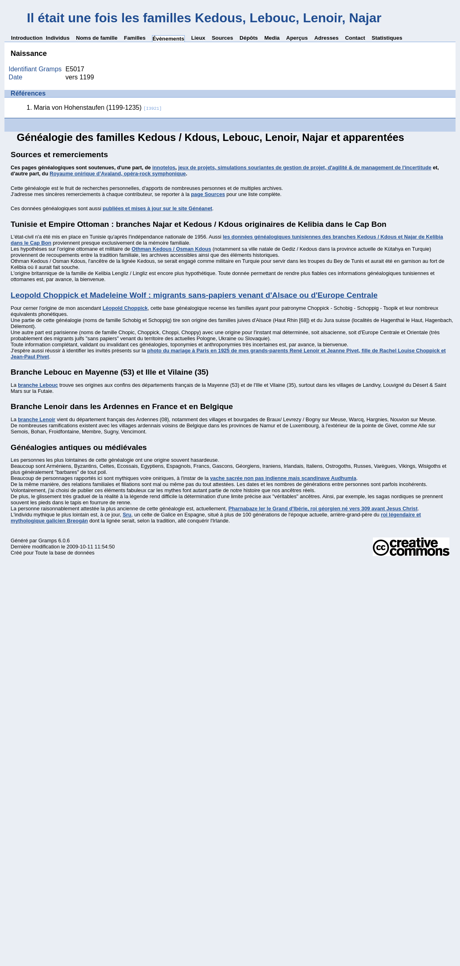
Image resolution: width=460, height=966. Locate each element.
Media (272, 38)
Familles (134, 38)
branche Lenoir (36, 419)
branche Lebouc (38, 385)
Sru (127, 515)
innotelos (163, 167)
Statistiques (387, 38)
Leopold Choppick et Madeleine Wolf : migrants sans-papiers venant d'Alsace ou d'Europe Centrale (194, 295)
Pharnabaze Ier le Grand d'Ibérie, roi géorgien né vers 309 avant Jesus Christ (322, 508)
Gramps (48, 540)
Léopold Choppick (125, 308)
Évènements (168, 39)
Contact (355, 38)
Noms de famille (97, 38)
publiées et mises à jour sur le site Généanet (157, 208)
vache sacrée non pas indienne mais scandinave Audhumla (283, 478)
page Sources (208, 194)
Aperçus (297, 38)
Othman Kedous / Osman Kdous (171, 249)
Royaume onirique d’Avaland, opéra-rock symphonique (118, 174)
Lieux (198, 38)
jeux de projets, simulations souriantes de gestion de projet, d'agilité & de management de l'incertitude (305, 167)
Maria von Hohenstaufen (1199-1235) (98, 107)
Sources (222, 38)
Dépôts (249, 38)
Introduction (27, 38)
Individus (58, 38)
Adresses (326, 38)
